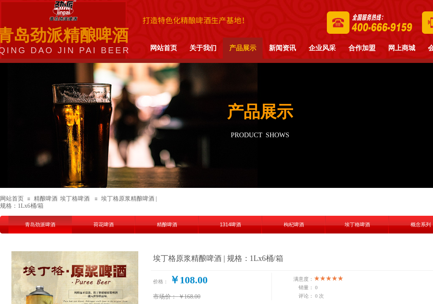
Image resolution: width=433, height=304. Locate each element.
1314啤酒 (230, 225)
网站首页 (12, 198)
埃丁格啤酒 (75, 198)
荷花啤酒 (103, 225)
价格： (160, 282)
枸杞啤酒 (294, 225)
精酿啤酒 (46, 198)
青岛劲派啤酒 (40, 225)
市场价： (165, 296)
